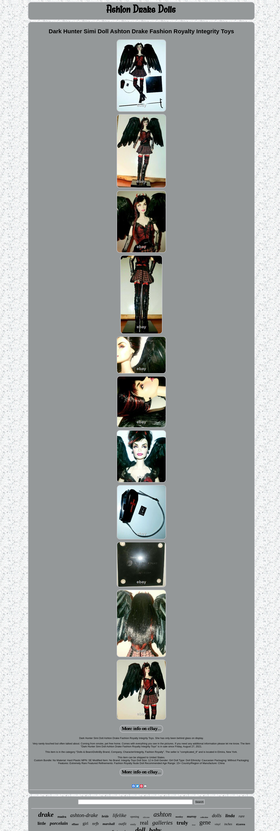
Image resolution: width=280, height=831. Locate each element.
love (193, 825)
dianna (240, 824)
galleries (162, 822)
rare (241, 816)
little (42, 823)
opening (134, 816)
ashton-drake (84, 815)
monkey (179, 816)
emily (133, 824)
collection (204, 817)
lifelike (119, 815)
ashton (162, 814)
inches (228, 824)
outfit (122, 824)
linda (230, 815)
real (144, 823)
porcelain (59, 823)
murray (191, 816)
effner (75, 824)
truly (182, 823)
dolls (216, 815)
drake (45, 814)
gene (205, 822)
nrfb (95, 823)
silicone (146, 817)
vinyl (217, 824)
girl (85, 823)
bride (105, 816)
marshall (109, 824)
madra (62, 816)
